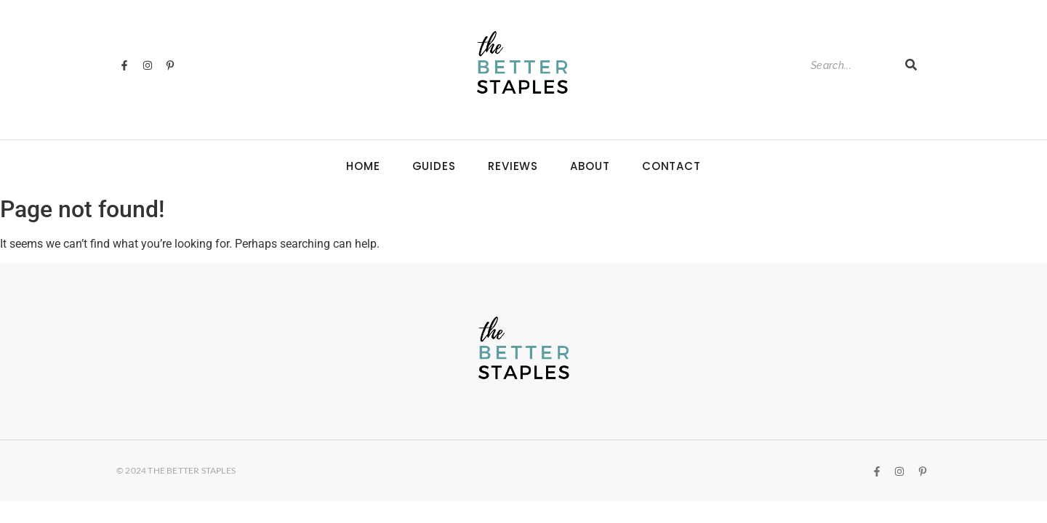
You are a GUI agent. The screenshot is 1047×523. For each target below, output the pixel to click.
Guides (434, 166)
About (590, 166)
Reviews (513, 166)
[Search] (850, 66)
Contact (671, 166)
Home (363, 166)
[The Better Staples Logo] (522, 63)
